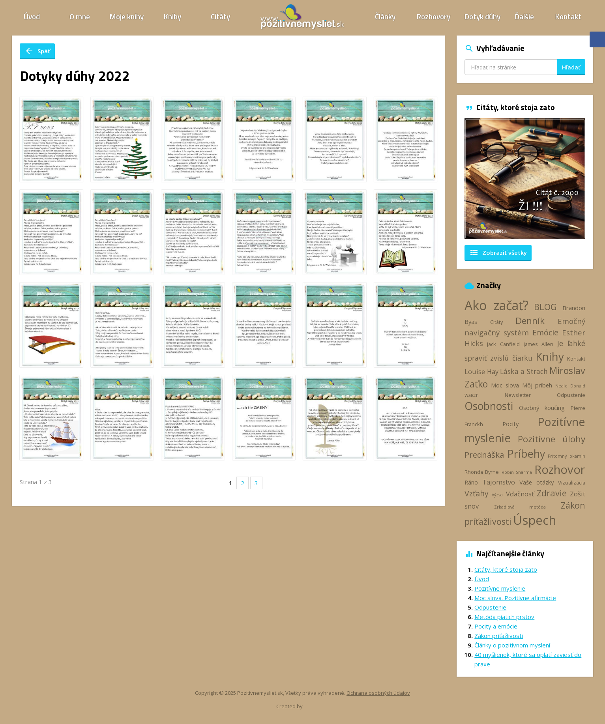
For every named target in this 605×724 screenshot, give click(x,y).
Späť (37, 51)
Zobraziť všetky (498, 252)
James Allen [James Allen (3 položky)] (538, 344)
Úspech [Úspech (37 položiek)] (534, 519)
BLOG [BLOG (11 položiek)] (545, 306)
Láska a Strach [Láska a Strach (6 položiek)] (524, 371)
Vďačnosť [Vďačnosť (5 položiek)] (520, 494)
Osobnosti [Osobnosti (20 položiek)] (489, 406)
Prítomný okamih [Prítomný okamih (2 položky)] (566, 456)
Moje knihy (127, 16)
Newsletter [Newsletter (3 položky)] (518, 394)
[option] (525, 178)
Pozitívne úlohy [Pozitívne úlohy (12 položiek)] (551, 439)
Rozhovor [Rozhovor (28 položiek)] (559, 469)
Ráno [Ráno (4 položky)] (471, 482)
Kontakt (568, 16)
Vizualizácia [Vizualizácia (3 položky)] (571, 482)
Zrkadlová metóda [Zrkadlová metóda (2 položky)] (520, 507)
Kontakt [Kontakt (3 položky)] (576, 358)
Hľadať (571, 67)
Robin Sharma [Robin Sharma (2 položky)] (517, 472)
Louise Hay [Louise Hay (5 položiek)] (481, 371)
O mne (79, 16)
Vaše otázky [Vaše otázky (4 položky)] (536, 482)
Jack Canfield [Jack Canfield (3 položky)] (503, 344)
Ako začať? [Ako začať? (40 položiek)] (496, 305)
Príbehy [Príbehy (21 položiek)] (526, 453)
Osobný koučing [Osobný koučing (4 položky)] (542, 408)
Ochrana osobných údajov (378, 692)
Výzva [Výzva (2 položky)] (497, 495)
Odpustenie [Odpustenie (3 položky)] (571, 394)
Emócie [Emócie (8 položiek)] (545, 332)
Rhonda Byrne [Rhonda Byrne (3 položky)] (482, 471)
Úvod (32, 16)
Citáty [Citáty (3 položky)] (496, 322)
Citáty (220, 16)
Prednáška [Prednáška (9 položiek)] (484, 454)
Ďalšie (524, 16)
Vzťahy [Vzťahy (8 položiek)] (477, 493)
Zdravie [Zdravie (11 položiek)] (552, 493)
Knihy (172, 16)
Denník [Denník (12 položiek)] (530, 320)
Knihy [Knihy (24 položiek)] (550, 356)
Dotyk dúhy (482, 16)
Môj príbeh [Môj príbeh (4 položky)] (537, 385)
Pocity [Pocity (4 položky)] (510, 424)
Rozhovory (433, 16)
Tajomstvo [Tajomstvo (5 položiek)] (498, 482)
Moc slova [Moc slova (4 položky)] (505, 385)
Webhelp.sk (317, 706)
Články (385, 16)
